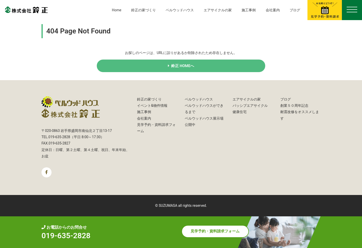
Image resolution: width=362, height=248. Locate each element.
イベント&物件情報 (152, 106)
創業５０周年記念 (294, 106)
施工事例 (249, 10)
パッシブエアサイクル (250, 106)
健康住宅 (240, 112)
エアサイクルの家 (218, 10)
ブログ (295, 10)
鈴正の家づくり (143, 10)
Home (116, 10)
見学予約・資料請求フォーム (215, 231)
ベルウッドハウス (180, 10)
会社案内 (273, 10)
